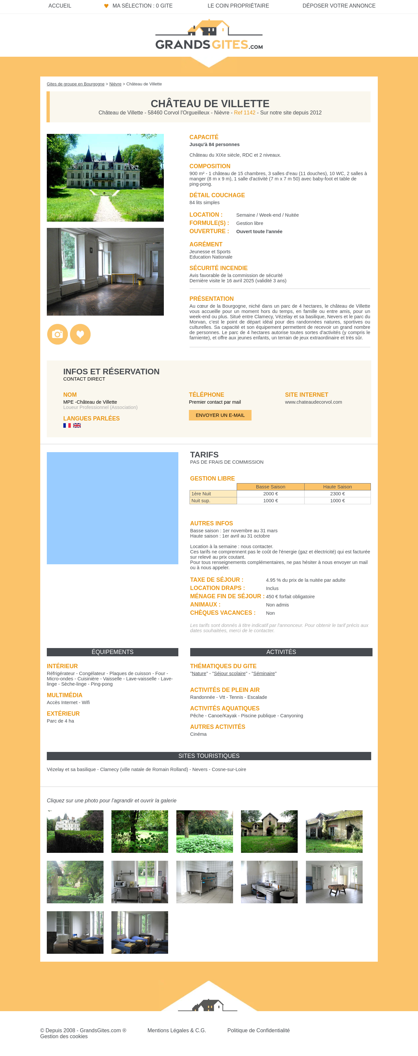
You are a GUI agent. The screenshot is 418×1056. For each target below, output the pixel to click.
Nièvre (115, 83)
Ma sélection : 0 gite (142, 6)
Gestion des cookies (64, 1036)
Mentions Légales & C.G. (176, 1030)
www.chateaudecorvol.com (313, 402)
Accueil (59, 6)
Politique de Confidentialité (258, 1030)
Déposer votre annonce (339, 6)
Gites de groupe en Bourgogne (75, 83)
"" (199, 673)
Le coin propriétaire (238, 6)
